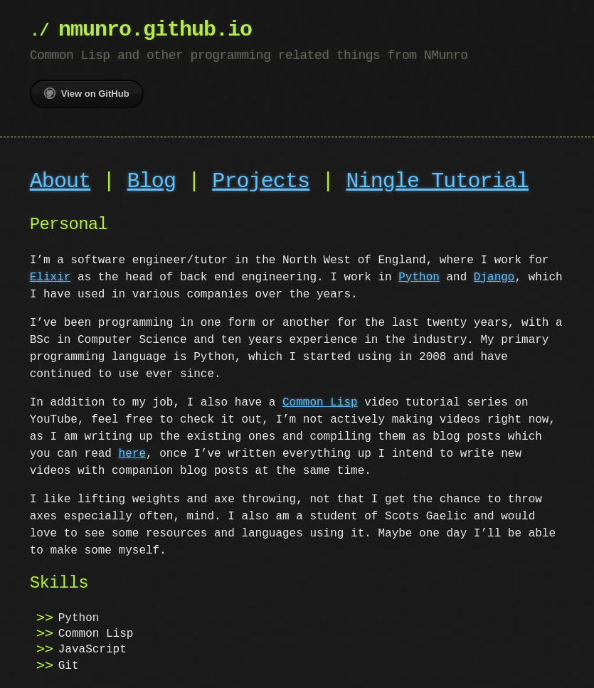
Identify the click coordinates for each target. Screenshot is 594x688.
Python (419, 277)
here (132, 454)
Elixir (50, 277)
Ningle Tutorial (437, 181)
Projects (260, 181)
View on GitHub (86, 93)
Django (494, 277)
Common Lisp (320, 403)
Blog (151, 181)
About (60, 181)
